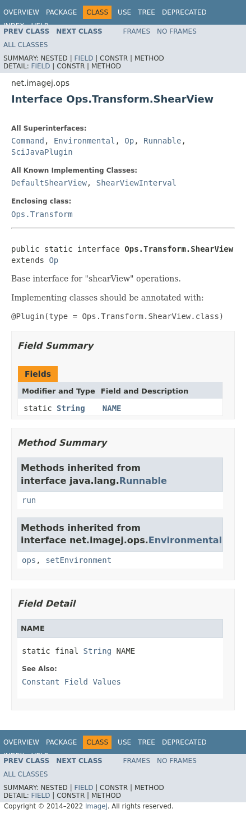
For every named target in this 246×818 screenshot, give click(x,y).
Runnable (162, 140)
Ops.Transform (42, 214)
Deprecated (184, 12)
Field (83, 58)
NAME (112, 408)
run (29, 500)
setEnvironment (78, 560)
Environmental (84, 140)
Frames (137, 31)
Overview (21, 12)
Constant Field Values (71, 681)
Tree (146, 12)
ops (29, 560)
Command (27, 140)
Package (61, 12)
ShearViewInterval (136, 182)
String (71, 408)
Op (129, 140)
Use (124, 12)
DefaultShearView (49, 182)
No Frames (177, 31)
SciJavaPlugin (42, 151)
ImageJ (96, 806)
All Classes (25, 45)
